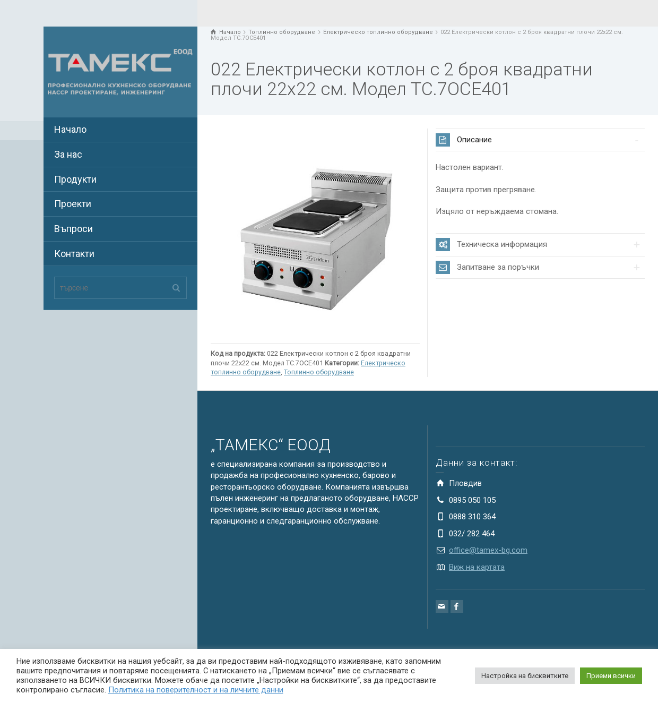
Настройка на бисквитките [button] (524, 676)
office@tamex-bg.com (488, 550)
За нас (68, 154)
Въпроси (73, 228)
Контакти (74, 253)
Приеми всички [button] (611, 676)
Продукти (75, 179)
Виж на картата (477, 567)
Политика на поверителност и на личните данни (195, 690)
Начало (70, 129)
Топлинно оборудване (319, 372)
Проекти (72, 203)
